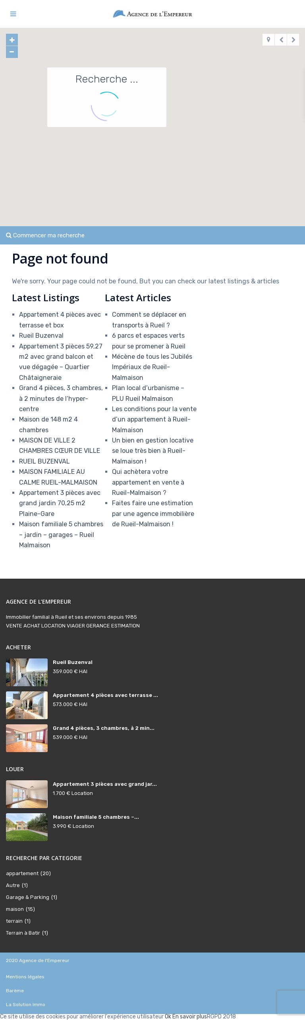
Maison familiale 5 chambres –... (96, 817)
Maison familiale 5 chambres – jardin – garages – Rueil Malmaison (61, 534)
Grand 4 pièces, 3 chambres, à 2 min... (103, 728)
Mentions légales (25, 977)
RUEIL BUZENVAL (44, 461)
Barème (15, 990)
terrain (14, 921)
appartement (22, 873)
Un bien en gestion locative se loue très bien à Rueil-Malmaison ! (152, 451)
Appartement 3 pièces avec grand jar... (105, 784)
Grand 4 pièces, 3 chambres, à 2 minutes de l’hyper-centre (61, 398)
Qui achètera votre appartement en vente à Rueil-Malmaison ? (148, 482)
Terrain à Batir (23, 933)
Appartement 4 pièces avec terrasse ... (105, 695)
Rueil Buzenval (41, 335)
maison (15, 909)
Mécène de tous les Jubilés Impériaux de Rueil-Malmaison (152, 367)
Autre (13, 885)
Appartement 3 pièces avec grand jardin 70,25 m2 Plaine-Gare (59, 503)
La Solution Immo (25, 1004)
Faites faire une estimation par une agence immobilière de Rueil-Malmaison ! (153, 513)
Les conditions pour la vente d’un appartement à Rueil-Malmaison (154, 419)
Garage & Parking (27, 897)
